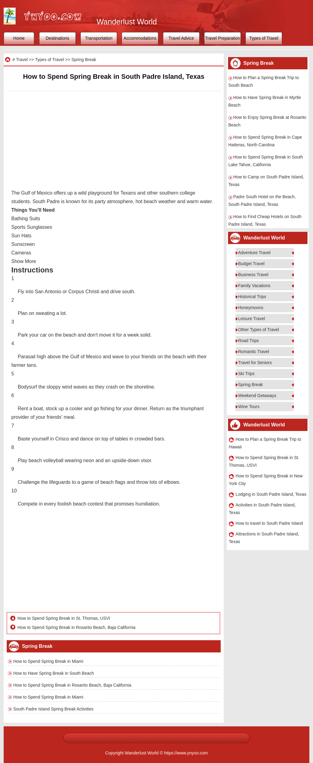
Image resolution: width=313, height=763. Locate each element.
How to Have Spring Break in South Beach (53, 673)
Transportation (98, 38)
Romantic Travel (253, 351)
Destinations (57, 38)
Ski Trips (246, 373)
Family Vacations (254, 285)
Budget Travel (251, 263)
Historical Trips (252, 296)
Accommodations (139, 38)
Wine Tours (249, 406)
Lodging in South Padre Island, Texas (271, 494)
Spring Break (84, 59)
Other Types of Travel (258, 329)
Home (18, 38)
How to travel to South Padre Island (269, 523)
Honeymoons (250, 307)
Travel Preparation (222, 38)
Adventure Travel (254, 252)
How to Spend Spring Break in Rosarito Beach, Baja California (76, 627)
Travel (22, 59)
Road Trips (248, 340)
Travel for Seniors (255, 362)
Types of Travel (263, 38)
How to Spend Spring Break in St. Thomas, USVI (63, 618)
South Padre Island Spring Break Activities (53, 708)
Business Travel (253, 274)
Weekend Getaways (257, 395)
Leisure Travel (251, 318)
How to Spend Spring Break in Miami (48, 661)
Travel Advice (181, 38)
